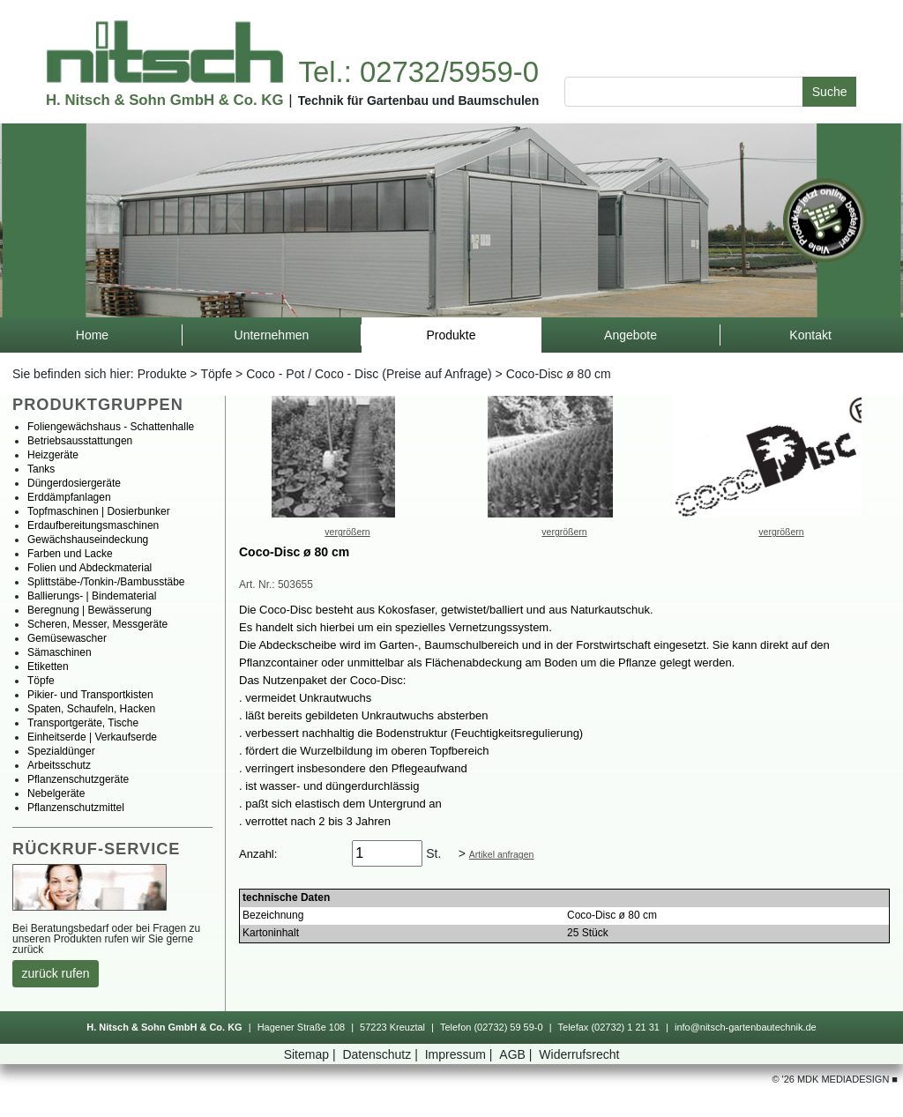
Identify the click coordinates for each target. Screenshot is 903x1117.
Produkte (162, 374)
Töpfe (216, 374)
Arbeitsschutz (59, 765)
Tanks (41, 469)
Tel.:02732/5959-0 (418, 71)
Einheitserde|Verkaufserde (92, 737)
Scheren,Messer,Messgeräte (97, 624)
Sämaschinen (59, 652)
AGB (517, 1054)
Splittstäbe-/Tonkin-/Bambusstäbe (106, 582)
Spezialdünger (61, 751)
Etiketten (48, 666)
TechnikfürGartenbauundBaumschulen (419, 100)
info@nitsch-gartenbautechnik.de (746, 1027)
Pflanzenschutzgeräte (78, 779)
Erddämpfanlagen (69, 497)
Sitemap (312, 1054)
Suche (829, 92)
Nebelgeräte (56, 793)
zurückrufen (56, 973)
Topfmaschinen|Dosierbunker (98, 511)
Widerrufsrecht (579, 1054)
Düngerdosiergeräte (74, 483)
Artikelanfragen (501, 854)
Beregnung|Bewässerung (89, 610)
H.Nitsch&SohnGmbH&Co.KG (164, 100)
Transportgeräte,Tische (82, 723)
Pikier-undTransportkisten (90, 695)
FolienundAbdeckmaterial (89, 568)
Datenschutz (381, 1054)
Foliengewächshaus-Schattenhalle (110, 427)
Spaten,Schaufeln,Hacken (91, 709)
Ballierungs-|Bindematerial (91, 596)
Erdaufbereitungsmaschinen (93, 525)
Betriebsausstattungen (79, 441)
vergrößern (347, 531)
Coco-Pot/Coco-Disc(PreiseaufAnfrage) (369, 374)
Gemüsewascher (67, 638)
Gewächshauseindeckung (87, 539)
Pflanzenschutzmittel (75, 807)
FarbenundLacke (70, 553)
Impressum (460, 1054)
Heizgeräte (52, 455)
